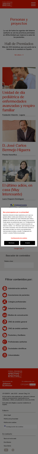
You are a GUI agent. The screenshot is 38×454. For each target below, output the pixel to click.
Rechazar (12, 243)
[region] (19, 227)
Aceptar (27, 243)
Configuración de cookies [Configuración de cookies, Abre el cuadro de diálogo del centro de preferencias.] (19, 238)
